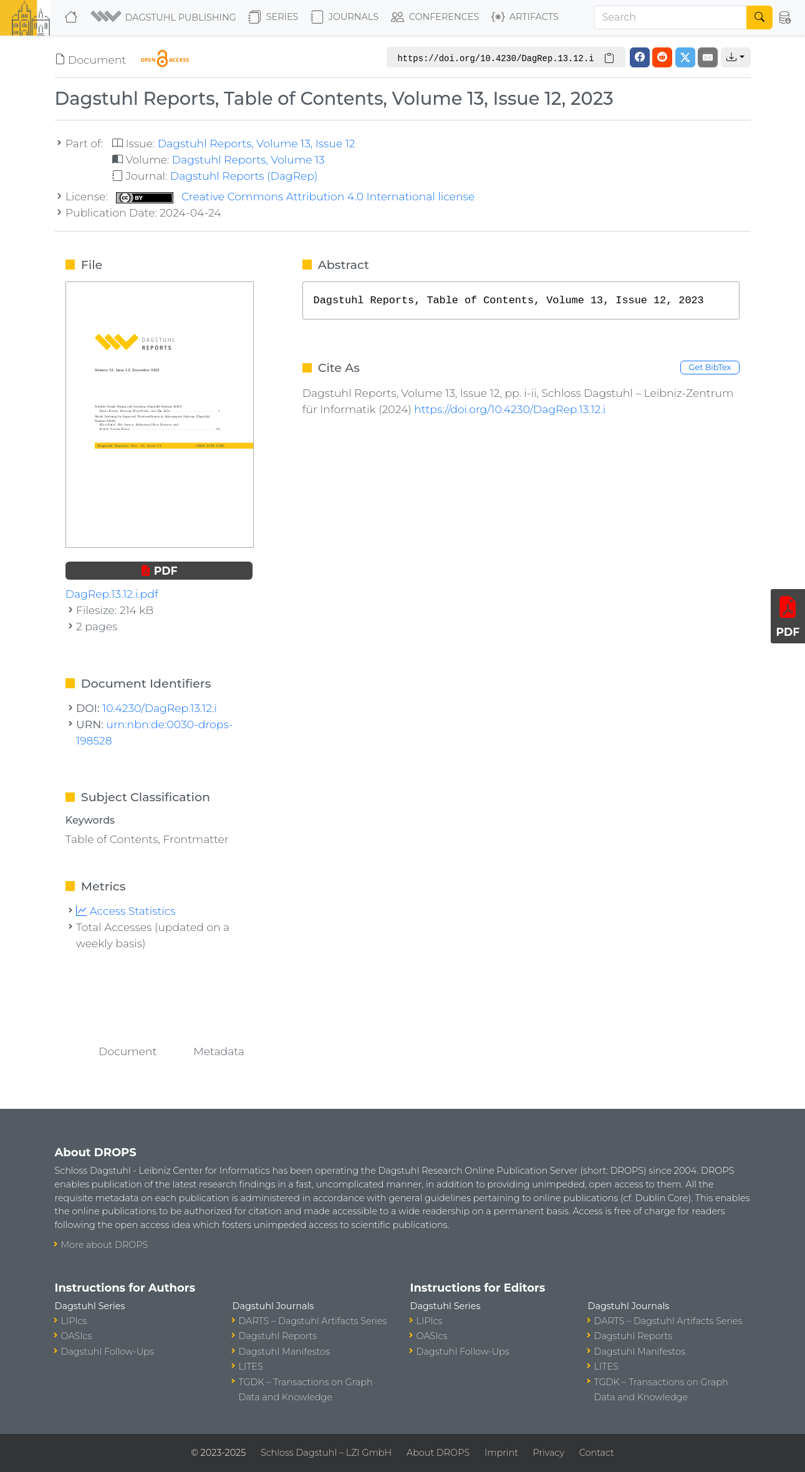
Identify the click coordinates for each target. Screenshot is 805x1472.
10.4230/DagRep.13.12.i (159, 707)
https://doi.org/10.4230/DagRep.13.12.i (509, 409)
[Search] (670, 17)
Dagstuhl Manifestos (284, 1351)
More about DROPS (104, 1244)
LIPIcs (74, 1321)
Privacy (548, 1452)
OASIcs (76, 1336)
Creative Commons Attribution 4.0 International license (295, 196)
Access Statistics (126, 910)
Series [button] (273, 17)
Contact (596, 1452)
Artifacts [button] (525, 17)
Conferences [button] (435, 17)
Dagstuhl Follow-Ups (107, 1351)
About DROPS (438, 1452)
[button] (164, 17)
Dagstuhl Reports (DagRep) (244, 175)
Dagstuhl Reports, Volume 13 (248, 159)
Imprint (501, 1452)
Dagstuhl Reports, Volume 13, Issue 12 (256, 143)
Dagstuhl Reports (278, 1336)
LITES (251, 1366)
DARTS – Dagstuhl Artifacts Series (313, 1321)
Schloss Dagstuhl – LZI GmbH (326, 1452)
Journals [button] (344, 17)
